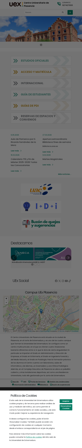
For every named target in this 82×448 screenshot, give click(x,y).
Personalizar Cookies (65, 407)
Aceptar (65, 401)
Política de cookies (34, 437)
